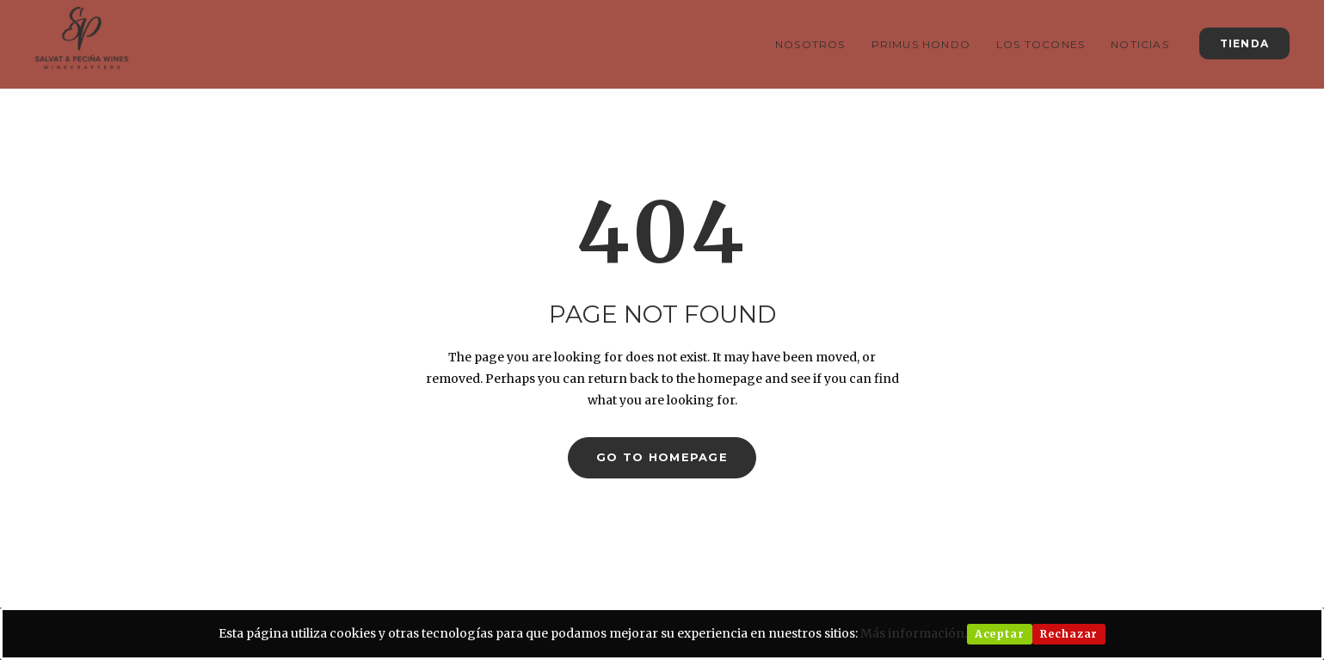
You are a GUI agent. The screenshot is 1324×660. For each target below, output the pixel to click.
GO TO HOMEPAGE (662, 457)
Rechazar (1069, 633)
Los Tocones (1040, 44)
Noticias (1140, 44)
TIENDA (1244, 43)
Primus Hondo (920, 44)
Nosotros (810, 44)
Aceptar (1000, 633)
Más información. (913, 633)
